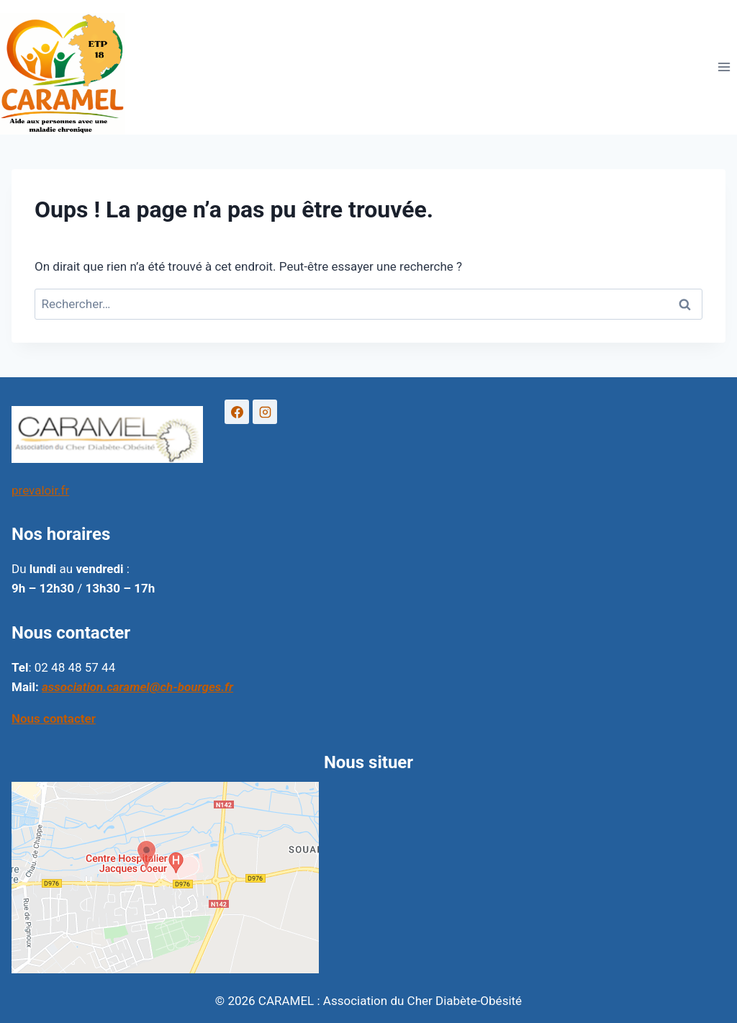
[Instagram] (265, 412)
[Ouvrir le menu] (723, 67)
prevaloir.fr (40, 490)
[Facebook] (237, 412)
